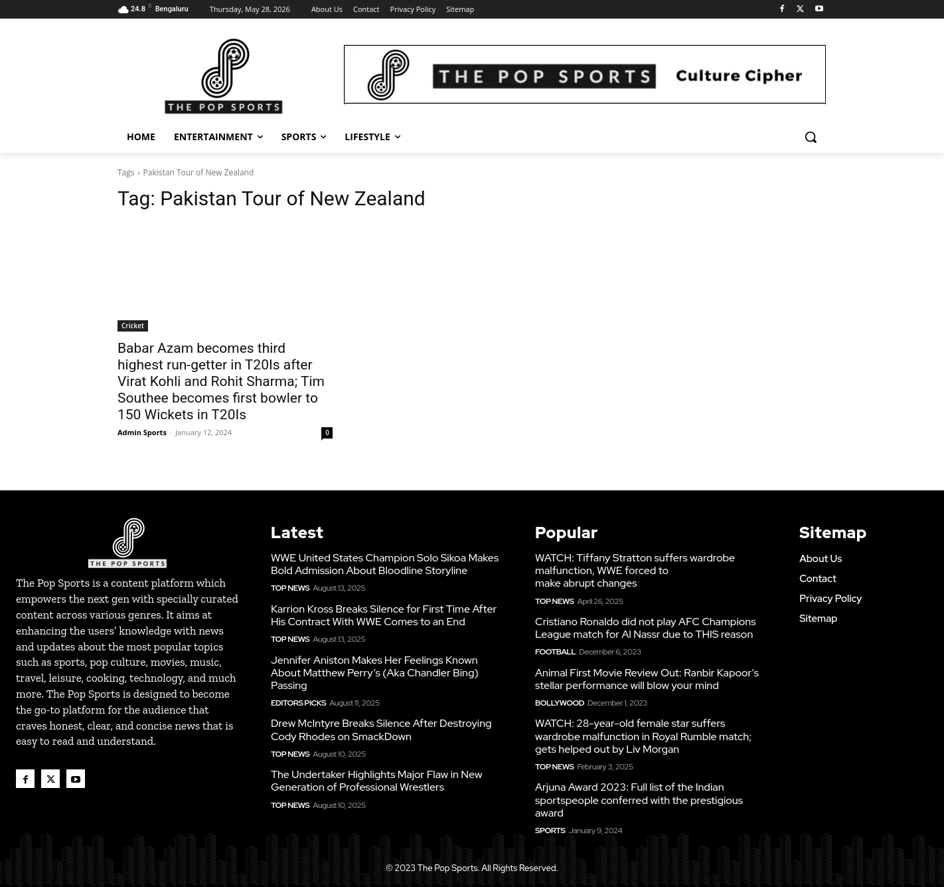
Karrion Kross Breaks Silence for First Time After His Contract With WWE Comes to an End (384, 615)
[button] (810, 137)
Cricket (132, 325)
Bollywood (559, 703)
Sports (550, 830)
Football (555, 651)
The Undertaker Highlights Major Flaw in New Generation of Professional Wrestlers (376, 780)
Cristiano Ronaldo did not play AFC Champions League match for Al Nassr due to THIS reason (645, 628)
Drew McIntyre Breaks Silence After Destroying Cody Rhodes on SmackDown (381, 729)
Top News (290, 588)
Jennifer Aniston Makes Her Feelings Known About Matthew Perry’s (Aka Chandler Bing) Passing (375, 672)
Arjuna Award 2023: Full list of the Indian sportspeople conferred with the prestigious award (639, 799)
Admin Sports (142, 432)
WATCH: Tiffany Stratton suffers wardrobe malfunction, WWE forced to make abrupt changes (635, 570)
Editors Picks (298, 703)
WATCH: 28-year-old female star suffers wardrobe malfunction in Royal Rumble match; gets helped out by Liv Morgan (643, 735)
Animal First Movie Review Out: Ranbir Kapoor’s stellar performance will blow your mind (647, 679)
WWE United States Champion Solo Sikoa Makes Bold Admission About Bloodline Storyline (385, 564)
